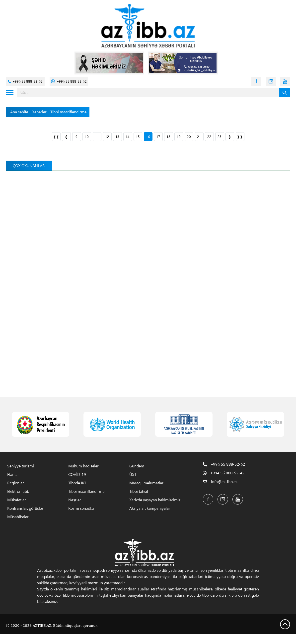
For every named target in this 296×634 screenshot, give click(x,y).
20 (189, 136)
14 (128, 136)
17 (158, 136)
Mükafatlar (16, 499)
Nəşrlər (74, 499)
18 (168, 136)
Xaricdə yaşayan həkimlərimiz (154, 499)
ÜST (132, 474)
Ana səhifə (19, 112)
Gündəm (136, 465)
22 (209, 136)
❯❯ (240, 136)
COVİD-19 (77, 474)
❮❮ (56, 136)
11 (97, 136)
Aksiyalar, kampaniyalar (149, 508)
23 (220, 136)
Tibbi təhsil (138, 491)
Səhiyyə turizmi (20, 465)
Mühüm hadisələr (83, 465)
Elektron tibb (18, 491)
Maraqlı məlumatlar (146, 482)
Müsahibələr (18, 516)
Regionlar (15, 482)
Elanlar (13, 474)
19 (179, 136)
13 (117, 136)
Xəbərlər (39, 112)
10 (87, 136)
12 (107, 136)
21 (199, 136)
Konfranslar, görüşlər (25, 508)
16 (148, 136)
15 (138, 136)
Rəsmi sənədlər (81, 508)
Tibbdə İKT (77, 482)
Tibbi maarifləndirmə (86, 491)
